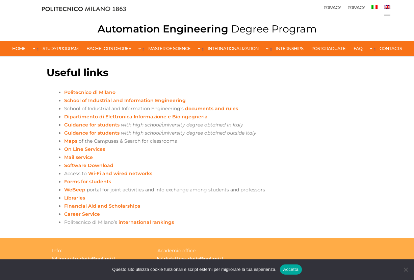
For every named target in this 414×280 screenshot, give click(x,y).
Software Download (88, 165)
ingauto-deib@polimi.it (86, 259)
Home (18, 48)
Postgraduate (328, 48)
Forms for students (87, 182)
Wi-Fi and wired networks (120, 173)
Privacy (332, 7)
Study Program (60, 48)
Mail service (78, 157)
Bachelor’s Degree (108, 48)
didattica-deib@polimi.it (194, 259)
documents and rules (211, 109)
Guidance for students (92, 125)
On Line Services (84, 149)
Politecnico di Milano (89, 92)
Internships (289, 48)
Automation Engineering (207, 29)
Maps (71, 141)
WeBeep (75, 190)
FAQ (358, 48)
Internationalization (233, 48)
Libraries (74, 198)
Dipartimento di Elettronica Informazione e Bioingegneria (136, 117)
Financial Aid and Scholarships (102, 206)
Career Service (82, 214)
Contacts (391, 48)
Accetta (291, 269)
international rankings (146, 222)
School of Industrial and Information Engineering (125, 100)
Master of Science (169, 48)
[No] (405, 269)
